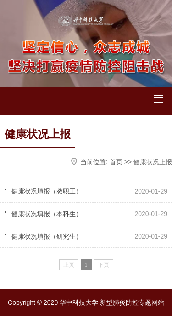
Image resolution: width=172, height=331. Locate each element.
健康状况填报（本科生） (46, 213)
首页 (116, 162)
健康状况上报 (152, 162)
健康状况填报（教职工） (46, 191)
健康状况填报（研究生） (46, 236)
